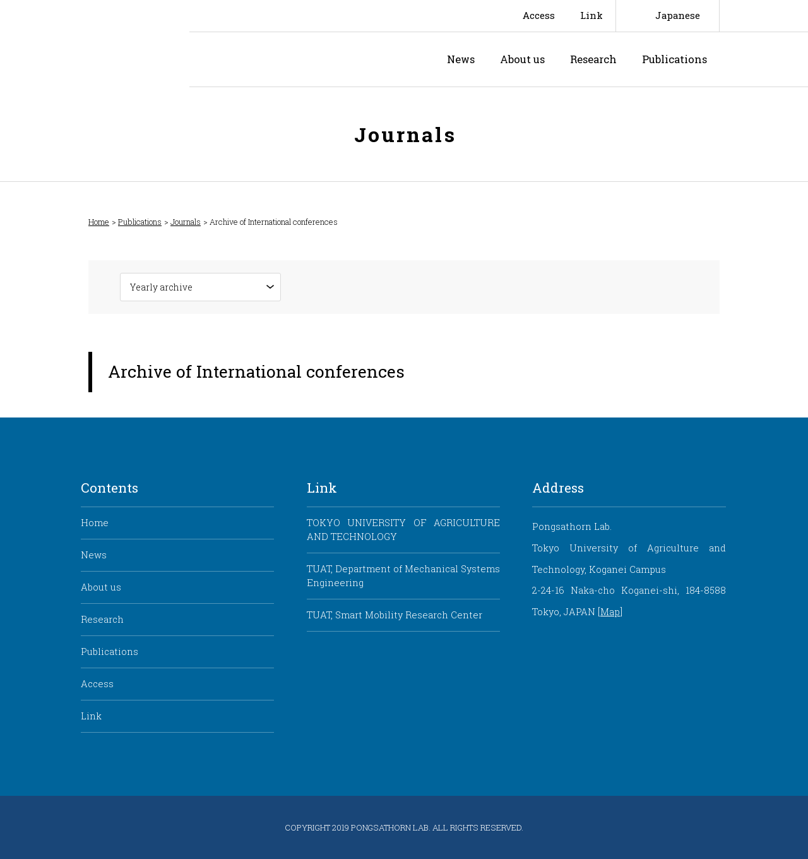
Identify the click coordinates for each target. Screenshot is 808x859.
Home (98, 222)
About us (522, 59)
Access (539, 15)
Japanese (677, 15)
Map (610, 611)
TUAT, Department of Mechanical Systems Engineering (403, 575)
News (461, 59)
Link (591, 15)
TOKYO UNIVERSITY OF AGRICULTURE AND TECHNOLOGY (403, 529)
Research (593, 59)
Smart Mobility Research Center (94, 43)
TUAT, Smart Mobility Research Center (394, 615)
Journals (185, 222)
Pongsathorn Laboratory (299, 59)
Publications (674, 59)
